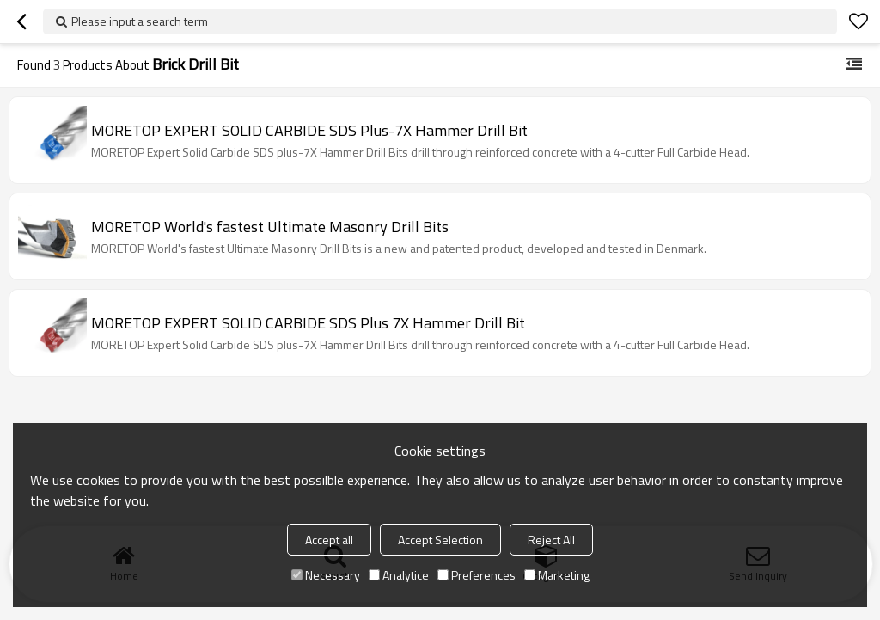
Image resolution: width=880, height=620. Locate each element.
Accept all (329, 540)
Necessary (325, 575)
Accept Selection (440, 540)
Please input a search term (139, 21)
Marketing (557, 575)
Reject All (551, 540)
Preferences (476, 575)
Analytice (399, 575)
